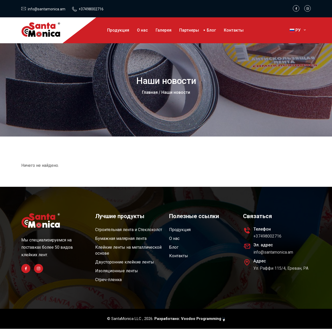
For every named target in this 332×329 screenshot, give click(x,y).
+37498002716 (91, 9)
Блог (211, 30)
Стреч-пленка (108, 279)
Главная (150, 92)
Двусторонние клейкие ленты (124, 262)
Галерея (163, 30)
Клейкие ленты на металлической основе (128, 250)
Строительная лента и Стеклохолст (128, 229)
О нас (142, 30)
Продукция (118, 30)
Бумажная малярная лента (121, 238)
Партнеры (189, 30)
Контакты (234, 30)
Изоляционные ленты (116, 271)
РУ (298, 30)
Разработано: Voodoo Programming (189, 319)
